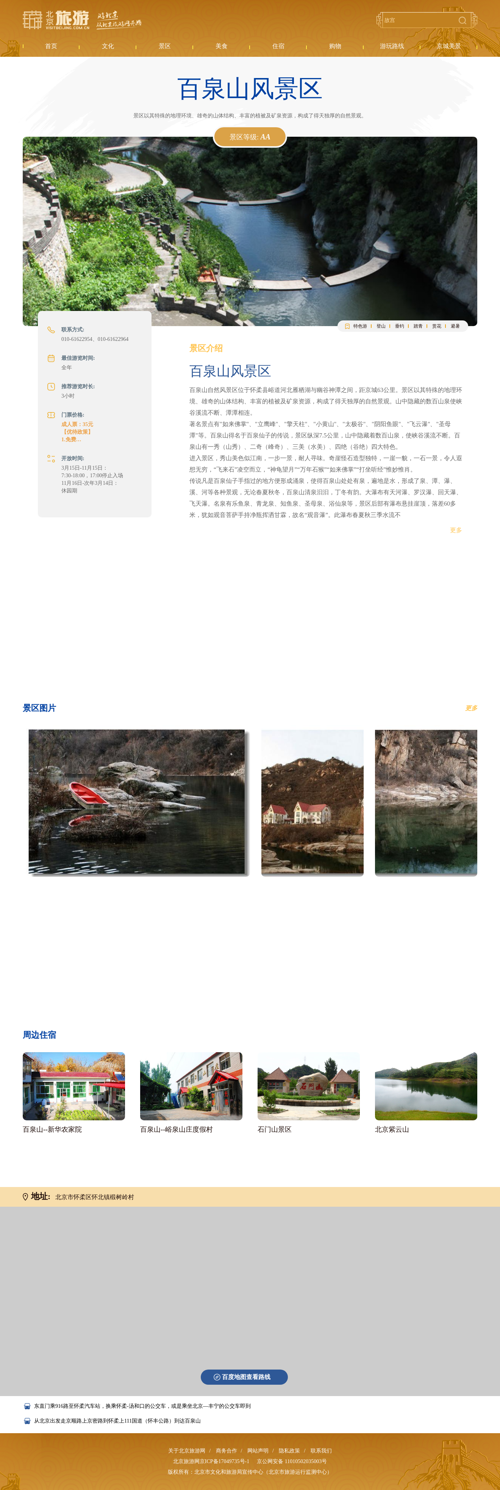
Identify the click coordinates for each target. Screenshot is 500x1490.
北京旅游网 (82, 20)
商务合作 (226, 1451)
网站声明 (258, 1451)
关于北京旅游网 (186, 1451)
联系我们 (321, 1451)
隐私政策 (289, 1451)
